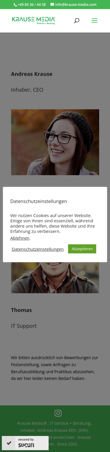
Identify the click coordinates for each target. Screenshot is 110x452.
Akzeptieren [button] (82, 248)
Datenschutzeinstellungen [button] (38, 249)
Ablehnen (19, 238)
